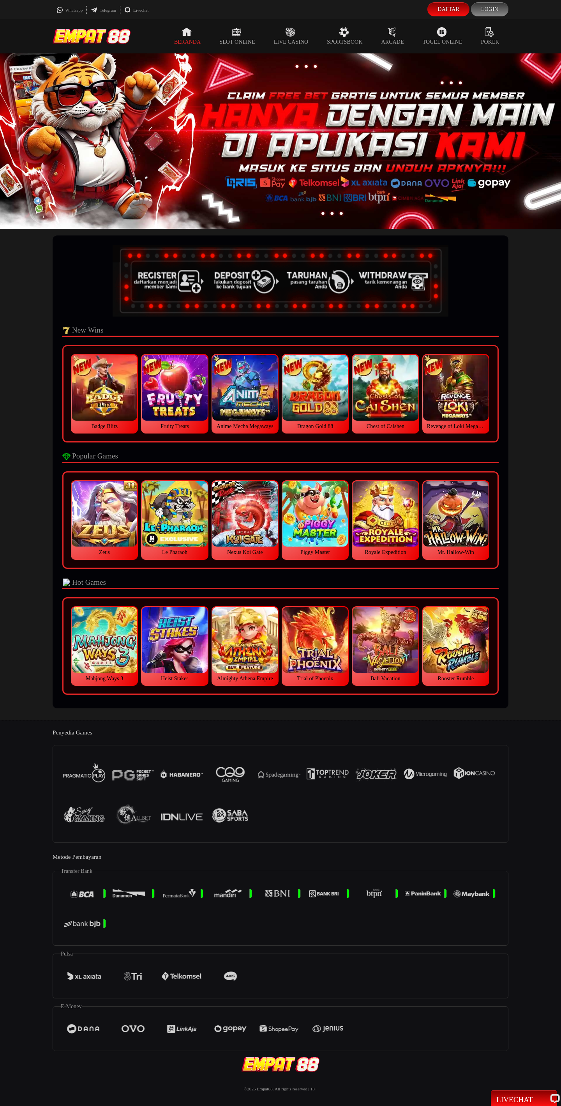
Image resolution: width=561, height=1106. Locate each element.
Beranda (187, 36)
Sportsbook (344, 36)
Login (489, 9)
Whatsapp (69, 10)
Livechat (136, 10)
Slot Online (237, 36)
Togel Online (442, 36)
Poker (490, 36)
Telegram (103, 10)
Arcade (392, 36)
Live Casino (291, 36)
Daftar (448, 9)
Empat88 (264, 1089)
